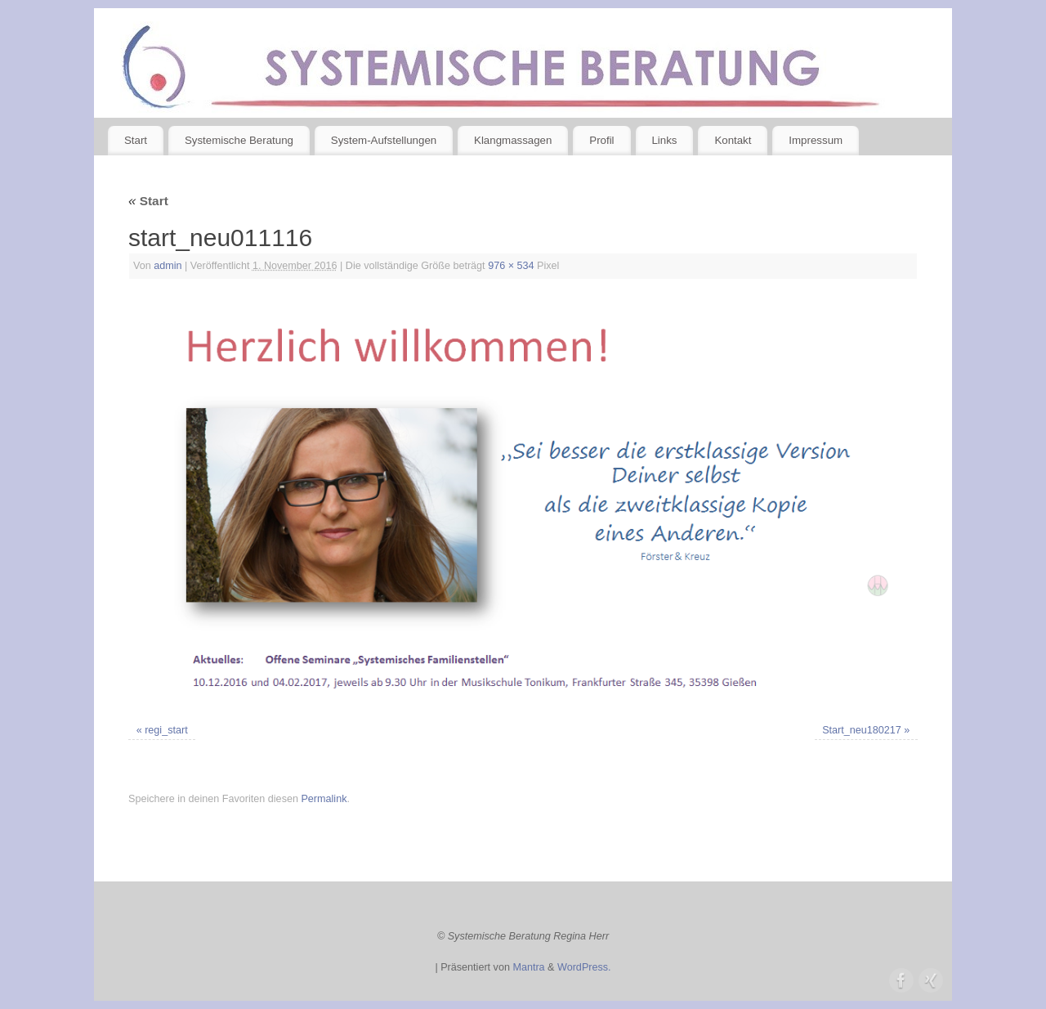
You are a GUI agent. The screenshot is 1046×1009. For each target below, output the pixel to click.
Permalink (323, 799)
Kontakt (732, 140)
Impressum (816, 140)
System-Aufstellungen (383, 140)
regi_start (166, 730)
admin (167, 265)
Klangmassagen (513, 140)
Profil (601, 140)
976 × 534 (511, 265)
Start (135, 140)
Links (664, 140)
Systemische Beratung (239, 140)
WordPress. (584, 967)
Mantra (528, 967)
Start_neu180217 (861, 730)
